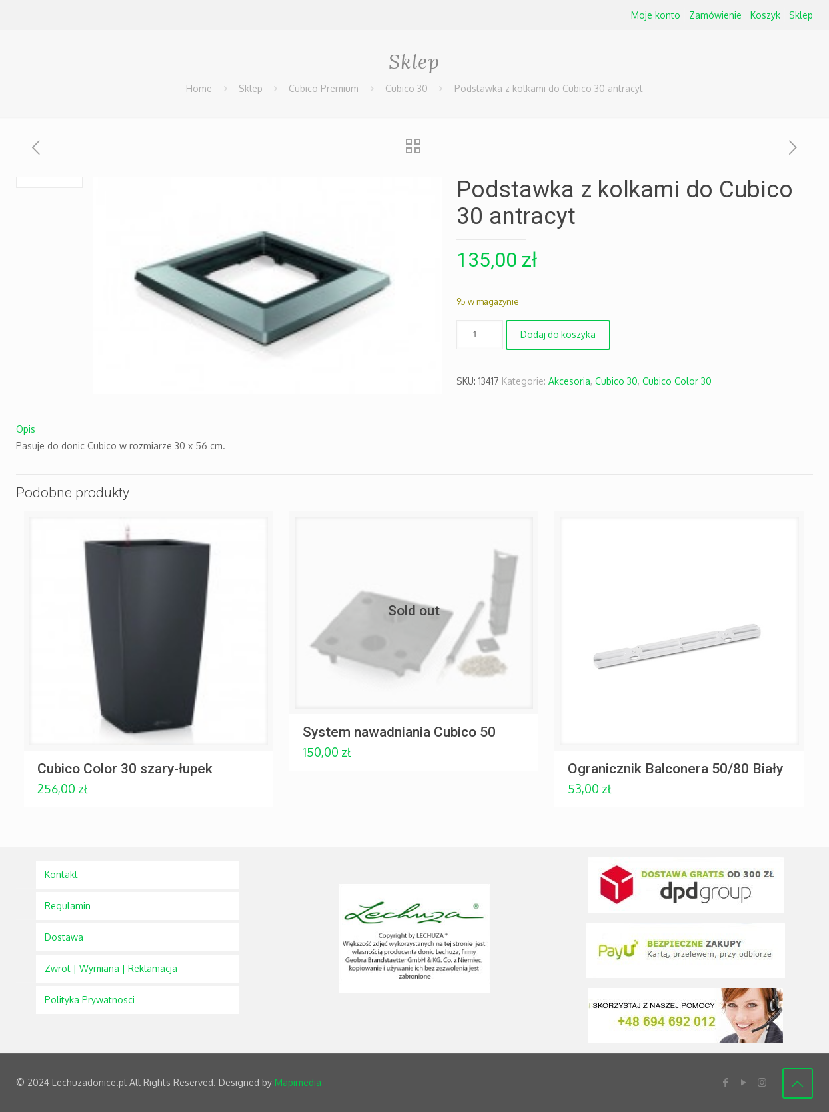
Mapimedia (298, 1082)
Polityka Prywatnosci (90, 999)
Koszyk (765, 15)
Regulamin (68, 905)
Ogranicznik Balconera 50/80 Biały (675, 769)
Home (199, 88)
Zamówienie (715, 15)
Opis (25, 429)
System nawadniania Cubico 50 (399, 732)
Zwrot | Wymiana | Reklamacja (111, 968)
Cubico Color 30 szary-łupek (125, 769)
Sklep (801, 15)
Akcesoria (569, 381)
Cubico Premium (324, 88)
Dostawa (64, 937)
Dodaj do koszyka (558, 335)
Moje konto (655, 15)
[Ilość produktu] (479, 334)
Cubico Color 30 (677, 381)
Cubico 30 (406, 88)
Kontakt (61, 874)
